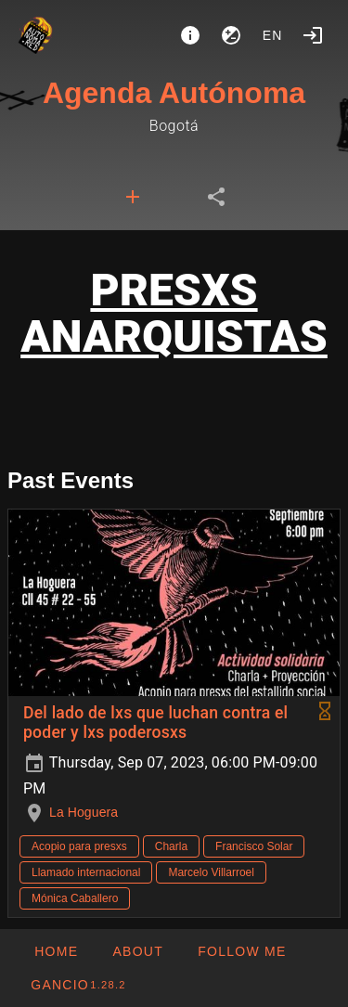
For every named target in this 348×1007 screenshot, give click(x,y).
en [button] (273, 35)
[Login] (312, 35)
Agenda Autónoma (174, 93)
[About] (190, 35)
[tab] (132, 196)
